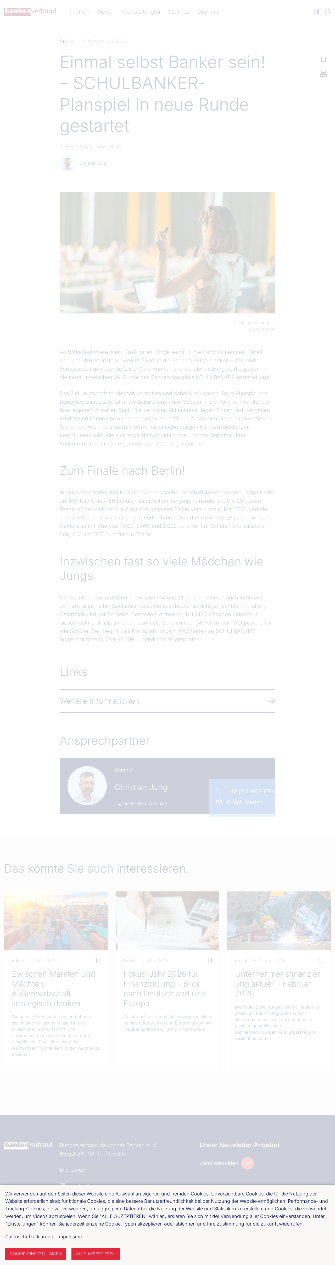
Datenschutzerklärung (29, 1236)
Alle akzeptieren (95, 1253)
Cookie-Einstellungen (36, 1253)
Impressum (70, 1236)
